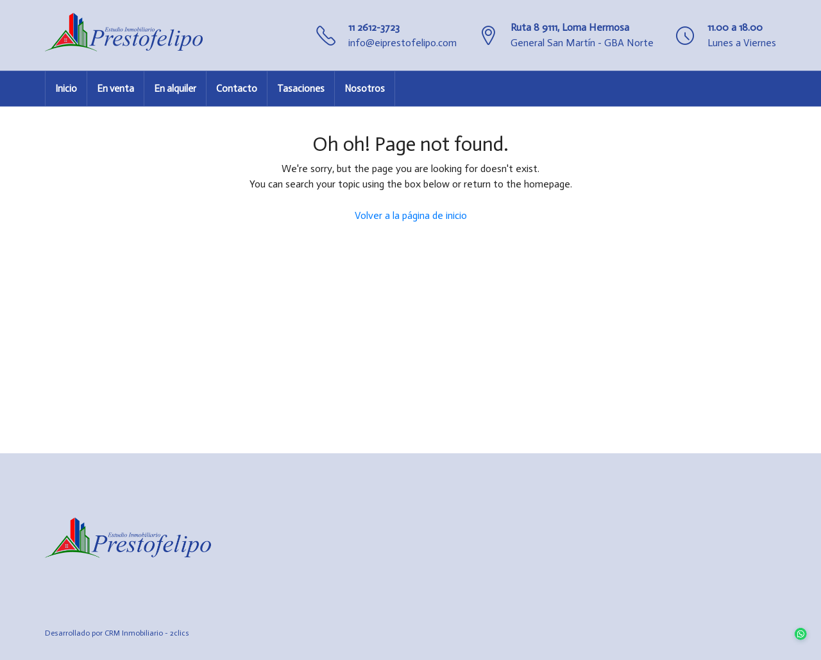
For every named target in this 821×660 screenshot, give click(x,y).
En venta (115, 88)
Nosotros (364, 88)
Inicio (66, 88)
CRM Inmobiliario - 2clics (147, 633)
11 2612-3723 (374, 27)
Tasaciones (301, 88)
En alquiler (175, 88)
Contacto (236, 88)
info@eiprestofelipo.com (402, 43)
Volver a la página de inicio (411, 215)
